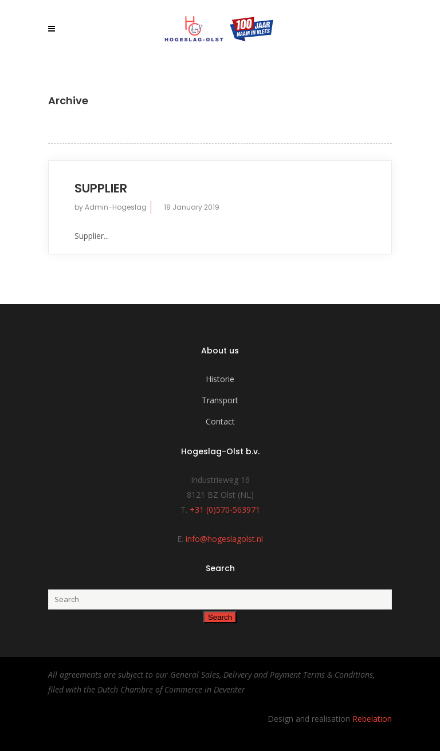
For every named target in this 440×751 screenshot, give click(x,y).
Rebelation (372, 718)
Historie (220, 378)
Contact (220, 421)
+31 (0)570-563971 (225, 509)
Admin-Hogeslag (116, 207)
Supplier (100, 188)
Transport (220, 400)
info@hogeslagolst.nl (224, 538)
